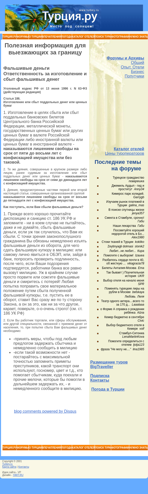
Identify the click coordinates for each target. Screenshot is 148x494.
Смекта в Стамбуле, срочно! (124, 218)
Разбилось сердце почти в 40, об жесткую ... (123, 261)
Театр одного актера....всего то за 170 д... (122, 302)
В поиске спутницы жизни (126, 209)
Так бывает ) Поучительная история (125, 274)
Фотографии (120, 36)
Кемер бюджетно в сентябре (124, 317)
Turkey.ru (7, 464)
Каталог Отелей (83, 36)
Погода (66, 36)
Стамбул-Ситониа (131, 333)
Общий (137, 62)
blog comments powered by (45, 411)
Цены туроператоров (124, 153)
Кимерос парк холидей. (128, 193)
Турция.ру (10, 36)
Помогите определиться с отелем (126, 342)
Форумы (23, 36)
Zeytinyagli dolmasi (120, 246)
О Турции (35, 36)
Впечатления (51, 36)
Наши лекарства (124, 226)
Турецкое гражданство (128, 177)
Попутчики (134, 76)
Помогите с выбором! (118, 255)
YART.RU (18, 475)
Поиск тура (103, 36)
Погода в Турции (107, 389)
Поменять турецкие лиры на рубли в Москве (124, 290)
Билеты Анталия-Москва (119, 268)
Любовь (130, 296)
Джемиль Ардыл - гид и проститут (127, 187)
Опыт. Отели (132, 67)
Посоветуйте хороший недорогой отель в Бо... (128, 232)
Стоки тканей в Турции (117, 242)
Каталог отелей (129, 149)
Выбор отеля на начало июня (123, 280)
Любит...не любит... (122, 251)
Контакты (99, 380)
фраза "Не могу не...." (116, 349)
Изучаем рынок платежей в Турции (125, 203)
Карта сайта (9, 466)
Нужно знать (138, 36)
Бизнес (137, 71)
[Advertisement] (117, 113)
